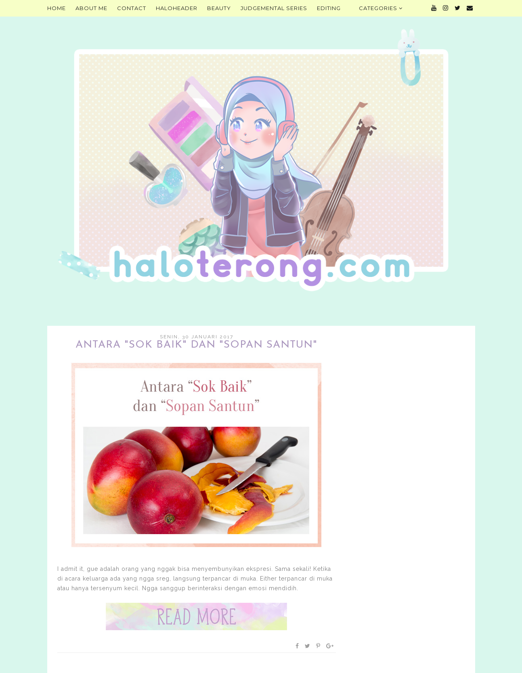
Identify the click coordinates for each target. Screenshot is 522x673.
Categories (381, 8)
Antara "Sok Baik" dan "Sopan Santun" (196, 345)
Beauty (219, 8)
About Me (91, 8)
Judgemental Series (274, 8)
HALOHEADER (176, 8)
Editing (329, 8)
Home (56, 8)
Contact (131, 8)
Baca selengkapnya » (196, 616)
